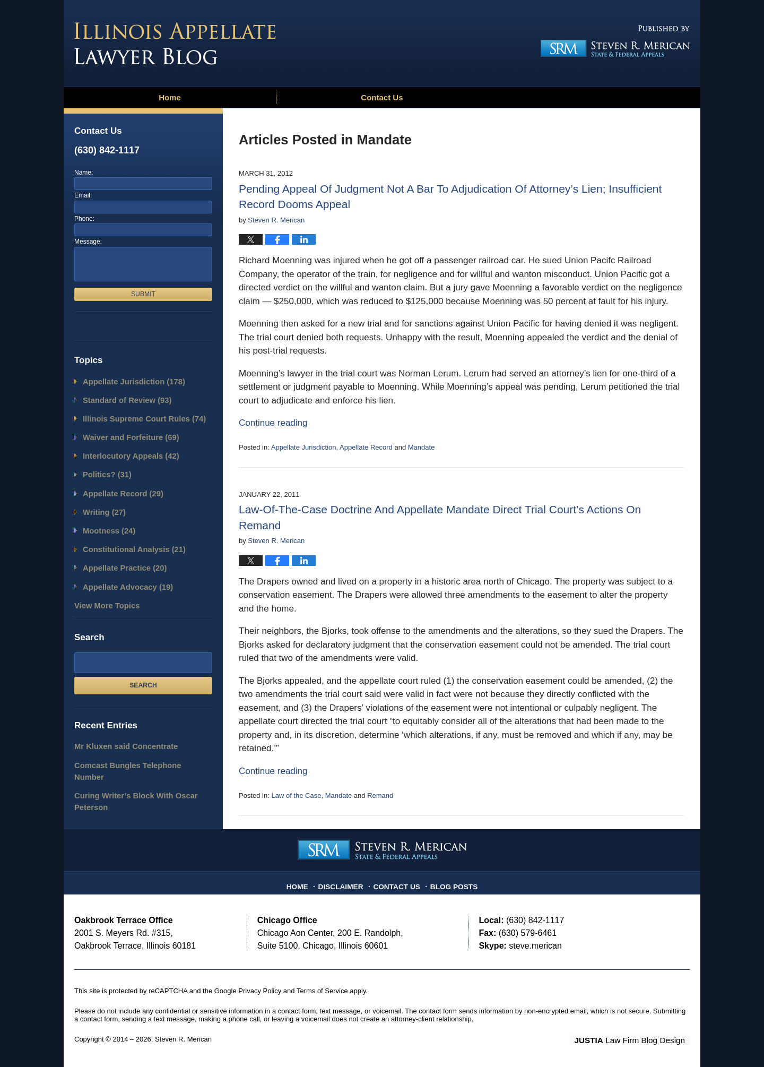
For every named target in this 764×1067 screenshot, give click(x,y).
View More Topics (103, 588)
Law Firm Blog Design (639, 1040)
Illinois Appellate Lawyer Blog (175, 43)
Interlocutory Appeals (125, 450)
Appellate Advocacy (122, 570)
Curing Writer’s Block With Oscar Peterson (128, 767)
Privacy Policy (259, 991)
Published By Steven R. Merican (612, 41)
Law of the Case (296, 795)
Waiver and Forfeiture (125, 432)
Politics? (104, 467)
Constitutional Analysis (128, 536)
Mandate (421, 447)
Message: (88, 241)
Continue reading (273, 423)
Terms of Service (322, 991)
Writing (101, 501)
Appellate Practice (120, 553)
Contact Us (382, 97)
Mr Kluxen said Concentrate (120, 728)
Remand (380, 795)
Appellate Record (366, 447)
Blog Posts (450, 883)
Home (170, 97)
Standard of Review (122, 398)
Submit (143, 294)
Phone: (84, 218)
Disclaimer (345, 883)
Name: (83, 172)
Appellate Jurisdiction (303, 447)
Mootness (106, 519)
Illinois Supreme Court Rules (137, 415)
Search (143, 666)
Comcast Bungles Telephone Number (135, 744)
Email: (83, 195)
